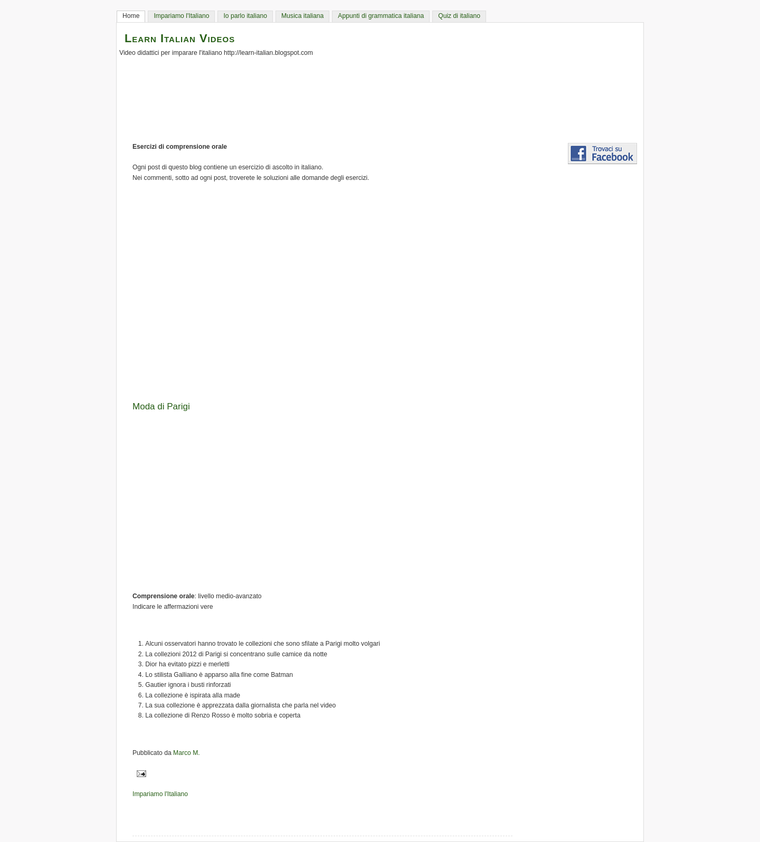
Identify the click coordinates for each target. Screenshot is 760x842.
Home (130, 16)
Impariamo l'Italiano (181, 16)
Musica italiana (302, 16)
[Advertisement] (385, 288)
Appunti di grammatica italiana (381, 16)
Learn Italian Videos (180, 38)
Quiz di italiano (459, 16)
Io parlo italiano (245, 16)
